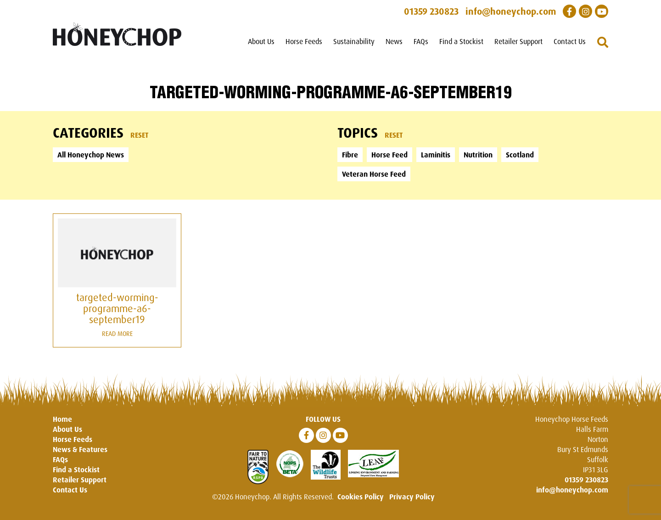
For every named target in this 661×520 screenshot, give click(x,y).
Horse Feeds (304, 41)
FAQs (421, 41)
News (394, 41)
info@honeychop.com (572, 489)
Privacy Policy (412, 496)
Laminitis (435, 154)
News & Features (80, 449)
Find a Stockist (461, 41)
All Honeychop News (90, 154)
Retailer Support (518, 41)
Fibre (350, 154)
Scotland (520, 154)
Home (62, 419)
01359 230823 (586, 479)
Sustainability (354, 41)
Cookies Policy (360, 496)
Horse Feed (389, 154)
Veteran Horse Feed (374, 174)
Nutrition (478, 154)
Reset (139, 135)
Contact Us (570, 41)
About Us (261, 41)
